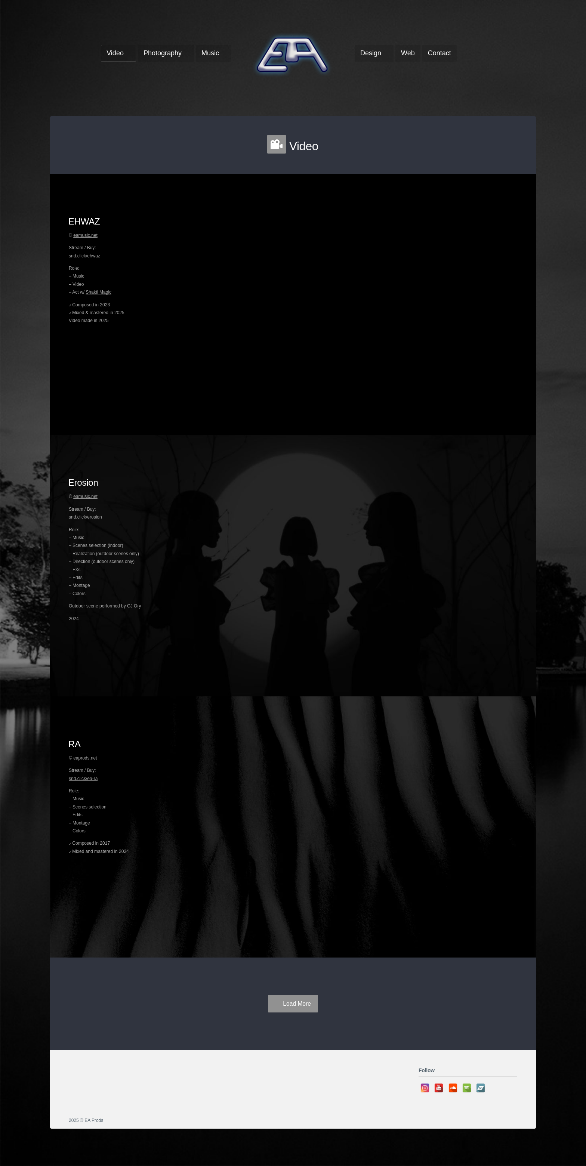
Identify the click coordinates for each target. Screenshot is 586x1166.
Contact (439, 53)
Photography (163, 53)
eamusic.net (85, 235)
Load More (297, 1003)
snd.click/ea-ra (83, 778)
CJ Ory (134, 606)
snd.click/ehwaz (84, 256)
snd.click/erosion (85, 517)
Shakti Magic (98, 292)
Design (370, 53)
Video (115, 53)
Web (408, 53)
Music (210, 53)
